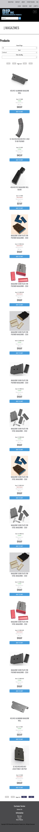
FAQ (37, 2)
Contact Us (19, 809)
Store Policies (31, 2)
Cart (30, 6)
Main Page (10, 2)
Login (19, 6)
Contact (17, 2)
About (23, 2)
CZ (1, 27)
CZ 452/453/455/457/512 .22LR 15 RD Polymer (19, 140)
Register (25, 6)
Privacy (19, 818)
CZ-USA (19, 153)
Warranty (19, 816)
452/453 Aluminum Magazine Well (19, 719)
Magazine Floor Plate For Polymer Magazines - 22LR (19, 236)
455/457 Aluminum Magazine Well (19, 92)
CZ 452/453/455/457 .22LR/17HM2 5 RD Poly (19, 767)
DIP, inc (19, 104)
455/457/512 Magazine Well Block (19, 188)
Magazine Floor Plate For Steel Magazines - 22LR (19, 430)
